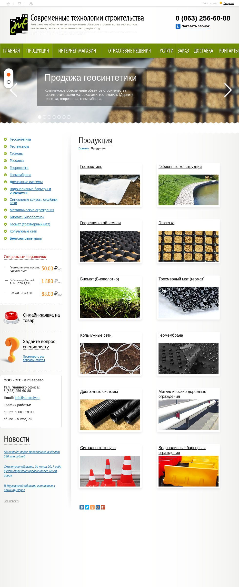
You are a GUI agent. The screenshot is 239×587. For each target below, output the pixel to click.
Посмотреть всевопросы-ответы (34, 358)
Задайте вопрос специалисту (39, 344)
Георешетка (19, 167)
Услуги (166, 50)
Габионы (16, 153)
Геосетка (17, 160)
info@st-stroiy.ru (27, 398)
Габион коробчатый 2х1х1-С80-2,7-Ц (22, 282)
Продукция (37, 50)
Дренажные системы (26, 182)
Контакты (19, 3)
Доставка (203, 50)
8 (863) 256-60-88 (203, 18)
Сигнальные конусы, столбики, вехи (34, 201)
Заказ (183, 50)
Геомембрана (20, 175)
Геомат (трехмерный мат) (30, 224)
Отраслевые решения (129, 50)
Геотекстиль (19, 146)
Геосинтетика (20, 139)
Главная (8, 3)
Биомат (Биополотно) (27, 217)
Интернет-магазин (77, 50)
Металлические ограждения (32, 210)
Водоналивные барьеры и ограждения (30, 190)
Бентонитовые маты (26, 238)
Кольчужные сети (23, 231)
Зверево (228, 3)
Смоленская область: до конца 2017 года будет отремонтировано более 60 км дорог (32, 471)
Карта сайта (31, 3)
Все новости (11, 500)
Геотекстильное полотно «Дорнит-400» (25, 269)
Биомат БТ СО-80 (21, 292)
